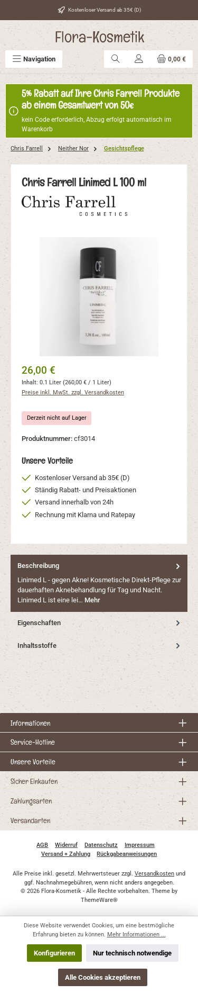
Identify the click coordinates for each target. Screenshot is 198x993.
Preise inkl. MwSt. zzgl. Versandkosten (73, 392)
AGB (42, 845)
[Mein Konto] (138, 59)
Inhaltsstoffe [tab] (99, 645)
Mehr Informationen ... (136, 934)
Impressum (140, 845)
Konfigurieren (54, 953)
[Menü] (33, 59)
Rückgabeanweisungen (127, 854)
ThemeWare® (99, 900)
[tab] (99, 583)
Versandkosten (154, 873)
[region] (99, 296)
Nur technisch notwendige (132, 953)
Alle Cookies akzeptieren (102, 977)
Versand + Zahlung (65, 854)
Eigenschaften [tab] (99, 622)
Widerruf (66, 845)
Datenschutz (101, 845)
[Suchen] (115, 59)
